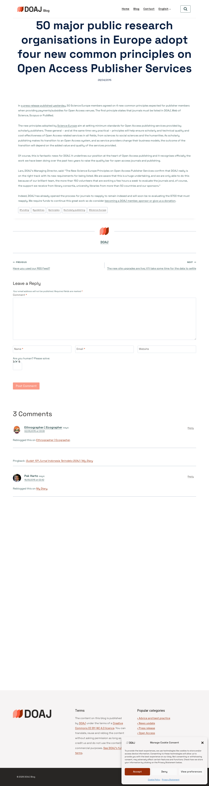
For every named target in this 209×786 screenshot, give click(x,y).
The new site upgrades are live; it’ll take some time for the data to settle (151, 265)
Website (144, 349)
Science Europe (67, 125)
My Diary (41, 488)
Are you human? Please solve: (31, 363)
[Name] (42, 349)
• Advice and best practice (153, 718)
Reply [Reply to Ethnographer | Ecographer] (191, 428)
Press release (147, 728)
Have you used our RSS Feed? (57, 265)
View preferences (191, 771)
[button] (202, 742)
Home (125, 8)
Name (18, 349)
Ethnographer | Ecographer (43, 427)
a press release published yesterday (43, 105)
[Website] (167, 349)
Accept (137, 771)
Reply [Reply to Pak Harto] (191, 476)
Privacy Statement (170, 779)
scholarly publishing (74, 210)
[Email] (104, 349)
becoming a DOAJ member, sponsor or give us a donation (140, 201)
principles (54, 210)
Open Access (147, 733)
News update (147, 723)
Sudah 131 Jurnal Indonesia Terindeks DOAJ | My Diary (59, 460)
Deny (164, 771)
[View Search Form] (185, 9)
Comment (20, 295)
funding (24, 210)
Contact (149, 8)
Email (81, 349)
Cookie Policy (154, 779)
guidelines (38, 210)
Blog (136, 8)
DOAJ (104, 242)
